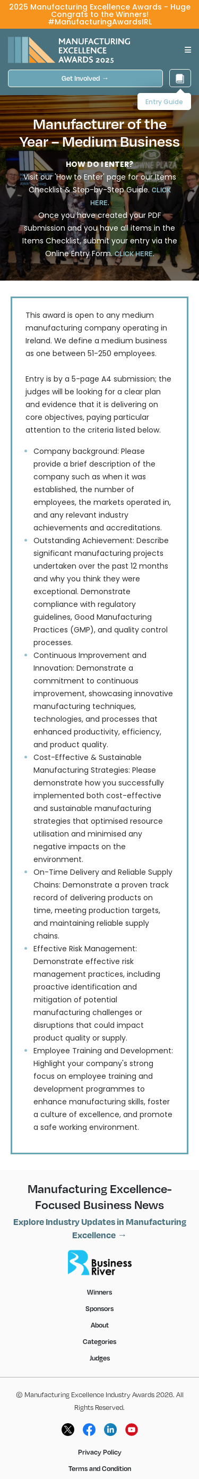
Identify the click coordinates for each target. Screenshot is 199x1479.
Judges (100, 1358)
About (100, 1325)
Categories (99, 1341)
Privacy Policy (100, 1452)
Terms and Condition (99, 1468)
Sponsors (99, 1308)
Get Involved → (85, 78)
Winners (99, 1292)
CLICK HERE (134, 253)
